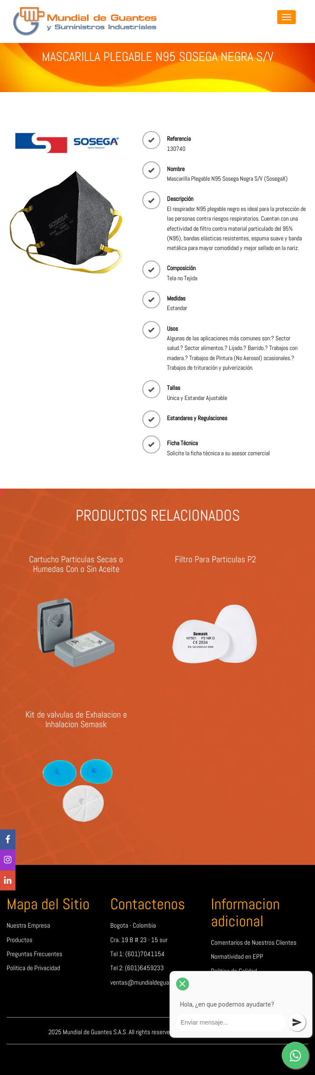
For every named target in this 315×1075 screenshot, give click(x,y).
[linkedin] (7, 880)
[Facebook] (7, 839)
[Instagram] (7, 860)
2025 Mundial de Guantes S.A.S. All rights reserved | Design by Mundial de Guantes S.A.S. (157, 1032)
